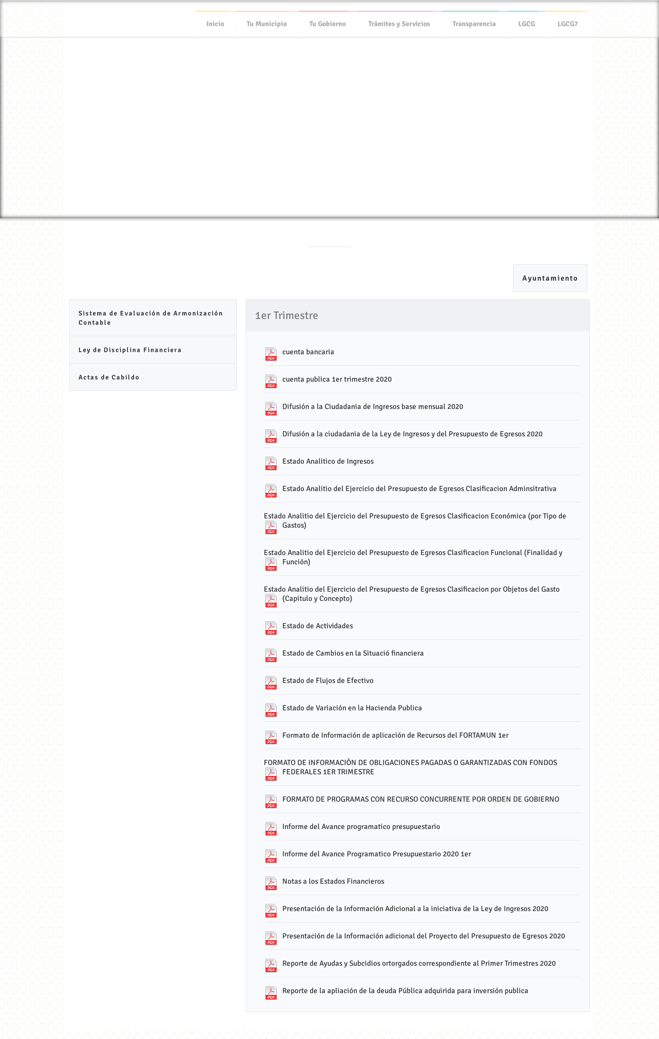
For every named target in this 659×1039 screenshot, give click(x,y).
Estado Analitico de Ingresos (328, 461)
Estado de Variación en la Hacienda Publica (352, 708)
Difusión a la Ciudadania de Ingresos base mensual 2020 (372, 406)
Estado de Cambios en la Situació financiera (353, 653)
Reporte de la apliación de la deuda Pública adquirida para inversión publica (405, 990)
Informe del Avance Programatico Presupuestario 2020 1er (376, 854)
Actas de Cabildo (109, 377)
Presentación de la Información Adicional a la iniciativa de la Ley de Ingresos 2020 (415, 908)
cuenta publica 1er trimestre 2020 (337, 379)
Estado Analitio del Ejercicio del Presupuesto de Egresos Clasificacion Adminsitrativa (419, 488)
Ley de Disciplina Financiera (130, 350)
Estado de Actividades (317, 625)
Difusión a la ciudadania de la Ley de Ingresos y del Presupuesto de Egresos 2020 (412, 434)
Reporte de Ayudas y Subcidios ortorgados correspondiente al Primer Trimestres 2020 (419, 963)
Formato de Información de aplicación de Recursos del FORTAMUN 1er (395, 735)
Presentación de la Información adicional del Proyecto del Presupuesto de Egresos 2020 (423, 936)
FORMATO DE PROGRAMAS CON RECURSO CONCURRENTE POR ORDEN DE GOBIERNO (420, 799)
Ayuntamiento (550, 278)
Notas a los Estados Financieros (333, 881)
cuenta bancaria (308, 351)
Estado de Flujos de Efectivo (328, 680)
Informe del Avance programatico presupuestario (361, 826)
